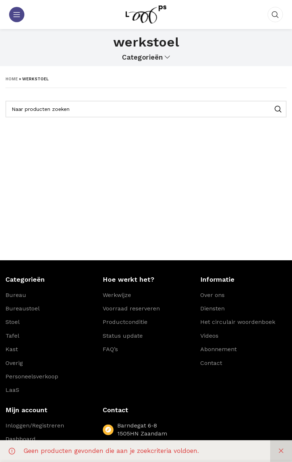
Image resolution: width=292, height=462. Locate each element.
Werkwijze (117, 295)
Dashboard (20, 438)
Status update (123, 335)
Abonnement (218, 349)
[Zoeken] (275, 14)
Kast (11, 349)
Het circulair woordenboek (237, 321)
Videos (209, 335)
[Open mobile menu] (16, 14)
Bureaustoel (22, 308)
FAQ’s (110, 349)
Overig (14, 362)
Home (11, 79)
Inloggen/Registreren (34, 425)
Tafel (12, 335)
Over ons (212, 295)
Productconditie (125, 321)
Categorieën (142, 57)
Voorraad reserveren (131, 308)
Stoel (12, 321)
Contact (211, 362)
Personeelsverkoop (31, 376)
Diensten (212, 308)
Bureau (15, 295)
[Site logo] (146, 13)
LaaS (12, 389)
